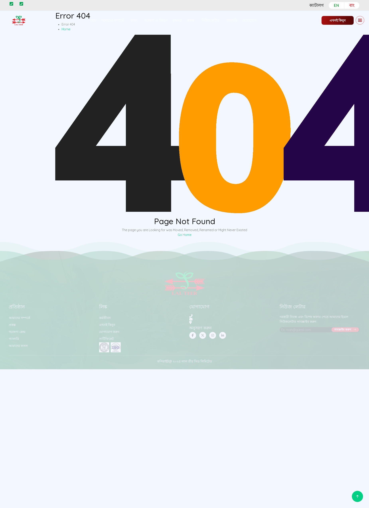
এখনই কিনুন (338, 20)
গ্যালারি (232, 20)
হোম (93, 20)
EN (336, 5)
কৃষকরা (177, 20)
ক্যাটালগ (316, 5)
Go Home (184, 235)
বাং (351, 5)
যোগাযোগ (249, 20)
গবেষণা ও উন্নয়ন (156, 20)
